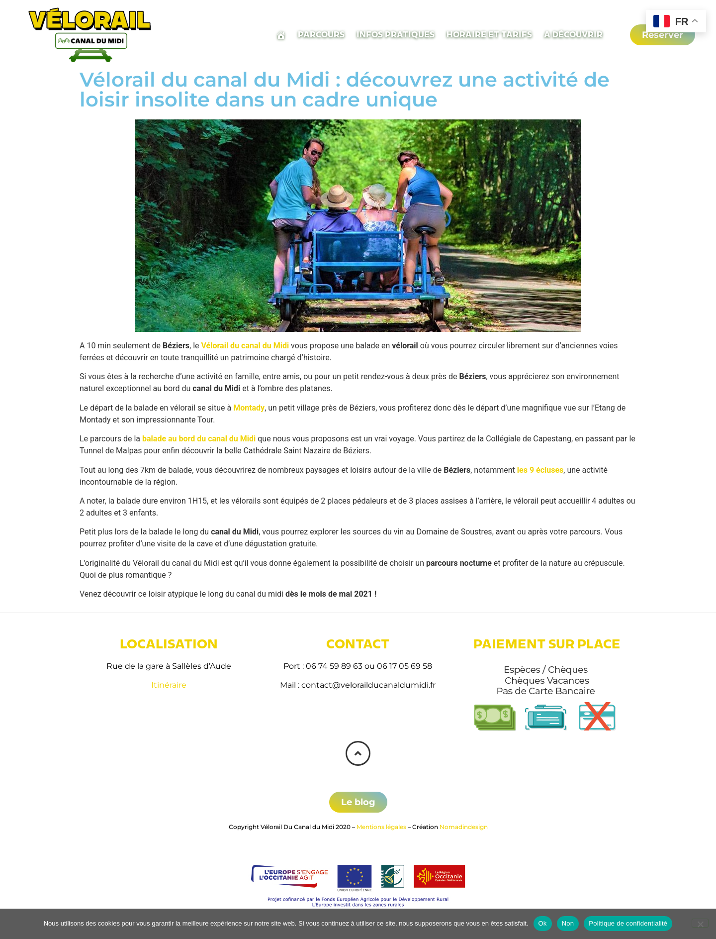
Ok (542, 923)
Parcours (321, 34)
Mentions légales (381, 827)
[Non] (700, 923)
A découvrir (573, 34)
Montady (249, 408)
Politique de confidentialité (628, 923)
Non (568, 923)
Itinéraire (168, 685)
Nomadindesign (464, 827)
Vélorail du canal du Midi (245, 345)
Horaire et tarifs (489, 34)
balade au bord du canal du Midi (199, 438)
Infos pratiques (396, 34)
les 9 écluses (540, 470)
